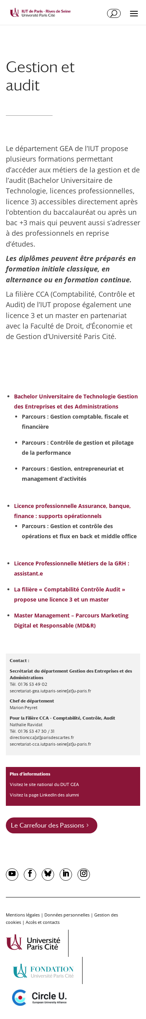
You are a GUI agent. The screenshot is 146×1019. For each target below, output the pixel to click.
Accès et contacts (43, 922)
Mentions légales (23, 915)
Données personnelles (67, 915)
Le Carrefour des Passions (47, 825)
